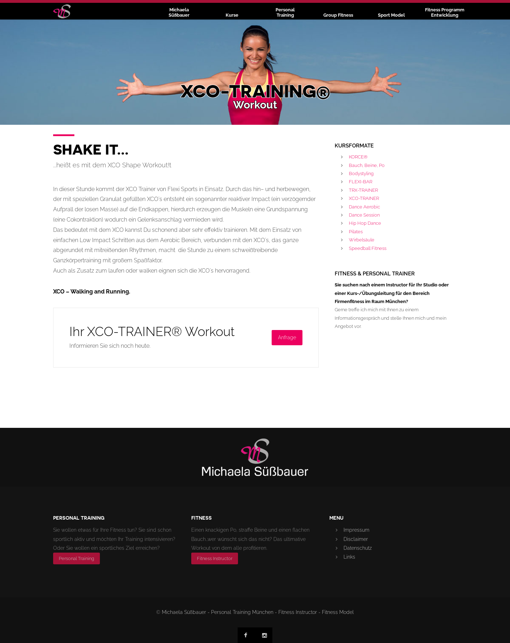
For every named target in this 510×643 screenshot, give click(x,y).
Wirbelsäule (361, 239)
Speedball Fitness (367, 248)
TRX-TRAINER (363, 190)
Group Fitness (338, 15)
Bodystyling (361, 173)
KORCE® (358, 157)
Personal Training (76, 558)
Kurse (232, 15)
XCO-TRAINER (364, 198)
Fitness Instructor (214, 558)
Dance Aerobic (364, 206)
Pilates (356, 231)
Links (349, 557)
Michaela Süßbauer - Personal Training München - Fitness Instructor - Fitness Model (258, 612)
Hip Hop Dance (365, 223)
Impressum (356, 530)
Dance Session (364, 215)
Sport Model (391, 15)
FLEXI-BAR (360, 181)
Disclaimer (356, 539)
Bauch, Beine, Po (367, 165)
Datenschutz (358, 548)
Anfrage (287, 337)
